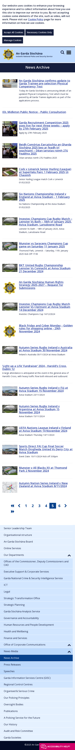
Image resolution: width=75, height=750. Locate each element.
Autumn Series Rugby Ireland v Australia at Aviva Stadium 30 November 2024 (45, 349)
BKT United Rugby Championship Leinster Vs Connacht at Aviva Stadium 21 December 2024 (45, 268)
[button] (69, 555)
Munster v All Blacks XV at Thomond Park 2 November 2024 (43, 469)
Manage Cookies (12, 40)
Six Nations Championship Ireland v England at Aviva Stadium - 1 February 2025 (44, 197)
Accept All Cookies (13, 32)
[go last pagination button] (13, 511)
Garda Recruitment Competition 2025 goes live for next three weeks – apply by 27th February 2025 (44, 125)
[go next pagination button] (66, 506)
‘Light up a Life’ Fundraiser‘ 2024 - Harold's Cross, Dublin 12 (34, 367)
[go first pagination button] (13, 506)
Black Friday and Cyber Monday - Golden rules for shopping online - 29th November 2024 (46, 328)
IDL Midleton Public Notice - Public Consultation (34, 112)
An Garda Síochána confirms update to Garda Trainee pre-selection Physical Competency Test (44, 83)
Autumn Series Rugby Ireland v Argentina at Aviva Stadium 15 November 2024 (39, 409)
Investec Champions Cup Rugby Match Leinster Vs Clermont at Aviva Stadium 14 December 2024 (44, 307)
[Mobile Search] (62, 52)
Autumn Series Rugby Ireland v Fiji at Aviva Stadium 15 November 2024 (43, 389)
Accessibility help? (58, 746)
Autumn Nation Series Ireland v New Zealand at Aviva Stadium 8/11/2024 (43, 484)
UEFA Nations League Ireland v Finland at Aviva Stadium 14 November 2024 (45, 429)
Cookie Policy (35, 19)
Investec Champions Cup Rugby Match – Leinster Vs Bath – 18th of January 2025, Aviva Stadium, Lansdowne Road (45, 222)
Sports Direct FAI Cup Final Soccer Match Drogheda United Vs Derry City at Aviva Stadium (46, 449)
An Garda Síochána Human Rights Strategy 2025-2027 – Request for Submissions (41, 285)
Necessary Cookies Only (39, 32)
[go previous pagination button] (19, 506)
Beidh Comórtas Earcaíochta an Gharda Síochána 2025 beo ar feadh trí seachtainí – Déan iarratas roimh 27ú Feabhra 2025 (45, 149)
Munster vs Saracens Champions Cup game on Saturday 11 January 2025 (43, 245)
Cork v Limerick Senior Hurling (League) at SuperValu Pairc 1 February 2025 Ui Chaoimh (45, 172)
